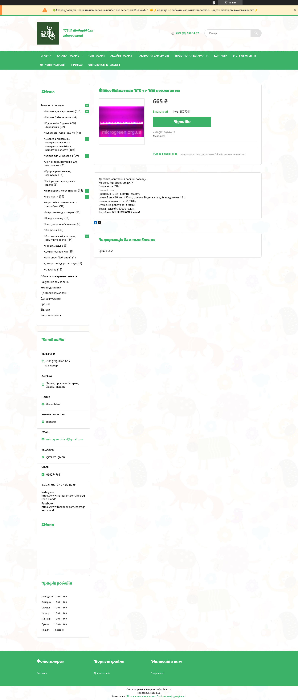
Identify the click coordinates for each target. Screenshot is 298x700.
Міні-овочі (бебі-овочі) (58, 257)
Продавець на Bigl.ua (149, 693)
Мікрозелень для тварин (60, 212)
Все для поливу (54, 218)
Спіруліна (50, 269)
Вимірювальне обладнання (61, 190)
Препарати (51, 196)
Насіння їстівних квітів (58, 117)
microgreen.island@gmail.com (64, 439)
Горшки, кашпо (54, 245)
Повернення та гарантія (191, 55)
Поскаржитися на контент (141, 696)
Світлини (42, 673)
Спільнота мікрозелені (104, 64)
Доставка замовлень (54, 293)
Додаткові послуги (56, 251)
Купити (182, 122)
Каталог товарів (68, 55)
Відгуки (45, 309)
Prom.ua (167, 689)
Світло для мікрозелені (59, 155)
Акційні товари (121, 55)
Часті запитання (51, 315)
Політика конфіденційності (171, 696)
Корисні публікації (52, 64)
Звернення (157, 673)
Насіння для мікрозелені (59, 111)
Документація (102, 673)
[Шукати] (256, 33)
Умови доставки (51, 287)
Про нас (77, 64)
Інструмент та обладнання (60, 224)
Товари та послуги (52, 105)
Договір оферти (51, 298)
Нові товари (96, 55)
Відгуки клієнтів (244, 55)
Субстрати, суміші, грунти (60, 133)
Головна (45, 55)
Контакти (220, 55)
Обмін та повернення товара (59, 276)
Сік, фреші (51, 230)
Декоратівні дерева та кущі (61, 263)
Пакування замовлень (153, 55)
